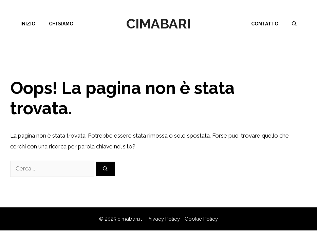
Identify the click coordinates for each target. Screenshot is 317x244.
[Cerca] (105, 169)
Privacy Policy (163, 219)
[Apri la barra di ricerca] (294, 24)
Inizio (27, 23)
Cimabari (158, 24)
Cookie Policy (201, 219)
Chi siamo (61, 23)
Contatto (264, 23)
